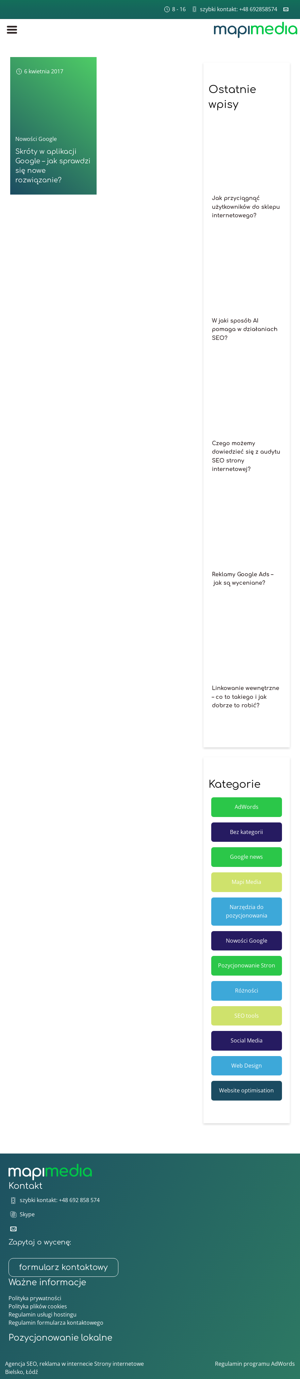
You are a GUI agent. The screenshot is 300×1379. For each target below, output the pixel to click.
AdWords (247, 807)
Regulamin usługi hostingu (43, 1314)
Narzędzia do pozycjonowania (246, 911)
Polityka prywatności (35, 1298)
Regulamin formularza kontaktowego (56, 1322)
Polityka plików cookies (38, 1306)
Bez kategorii (246, 832)
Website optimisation (246, 1090)
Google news (246, 856)
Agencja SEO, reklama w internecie (49, 1363)
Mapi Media (246, 882)
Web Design (246, 1065)
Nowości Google (36, 139)
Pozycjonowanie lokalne (60, 1338)
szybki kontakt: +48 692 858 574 (60, 1200)
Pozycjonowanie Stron (246, 965)
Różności (246, 990)
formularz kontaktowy (63, 1267)
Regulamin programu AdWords (255, 1363)
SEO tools (246, 1015)
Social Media (247, 1040)
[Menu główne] (11, 29)
